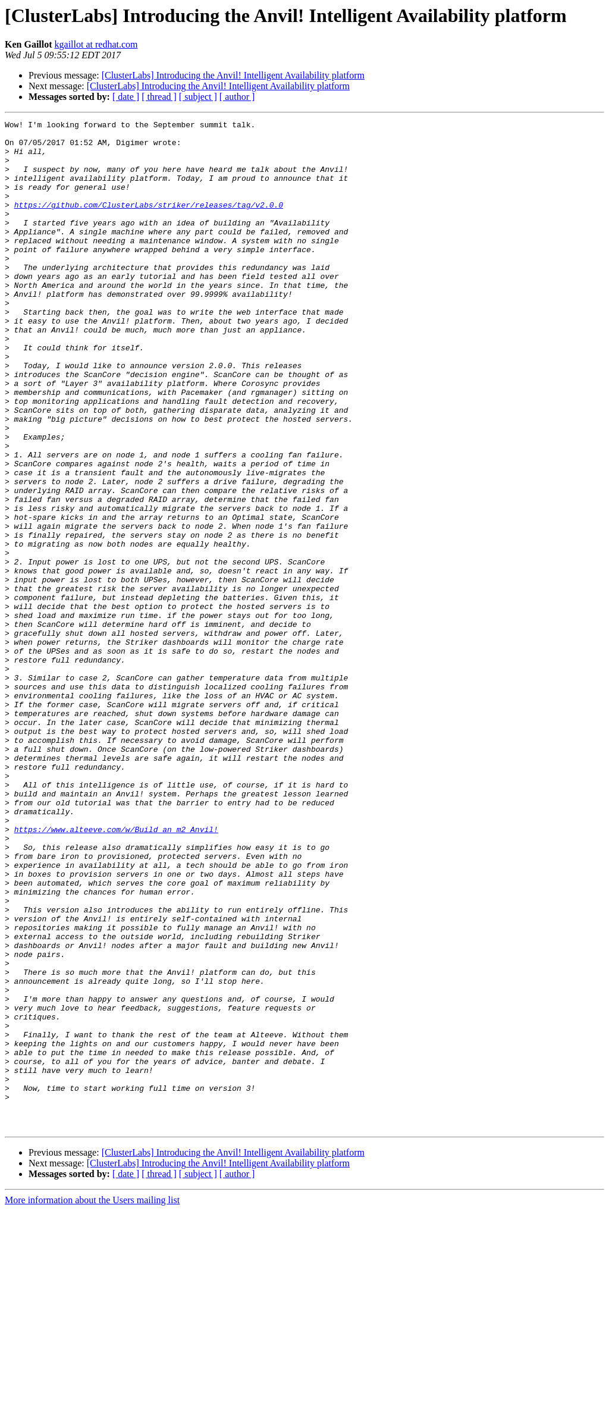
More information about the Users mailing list (92, 1402)
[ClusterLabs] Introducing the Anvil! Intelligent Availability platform (233, 75)
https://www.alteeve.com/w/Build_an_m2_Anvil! (116, 972)
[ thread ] (159, 97)
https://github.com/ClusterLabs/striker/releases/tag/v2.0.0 (148, 222)
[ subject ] (198, 97)
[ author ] (237, 97)
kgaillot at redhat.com (96, 44)
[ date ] (125, 97)
